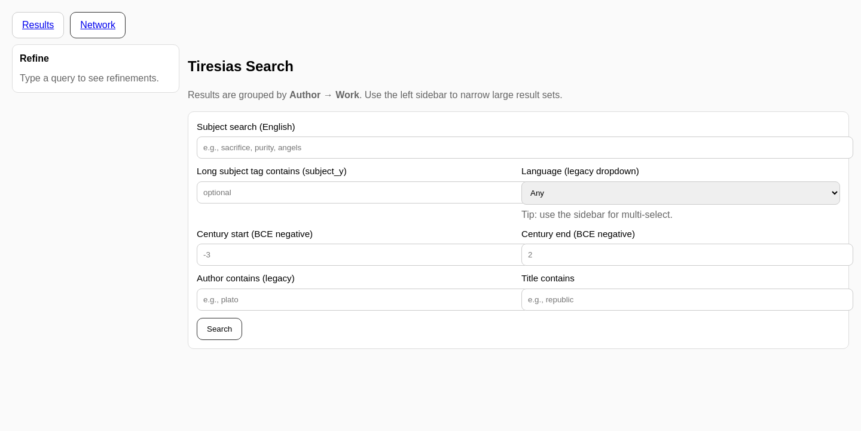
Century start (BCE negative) (255, 234)
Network (97, 25)
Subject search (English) (246, 127)
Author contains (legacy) (246, 278)
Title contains (548, 278)
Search (219, 328)
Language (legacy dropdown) (580, 171)
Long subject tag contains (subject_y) (272, 171)
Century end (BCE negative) (578, 234)
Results (38, 25)
